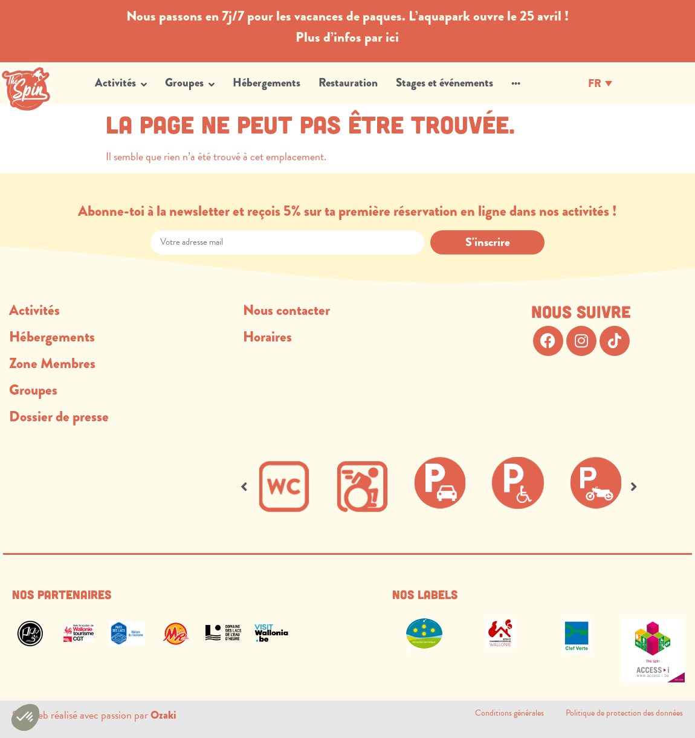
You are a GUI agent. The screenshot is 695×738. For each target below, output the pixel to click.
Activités (34, 310)
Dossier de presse (59, 416)
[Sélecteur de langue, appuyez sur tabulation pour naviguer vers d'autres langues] (600, 83)
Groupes (33, 390)
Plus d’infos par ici (347, 37)
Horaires (267, 336)
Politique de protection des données (624, 713)
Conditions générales (520, 713)
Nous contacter (286, 310)
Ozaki (163, 715)
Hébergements (52, 336)
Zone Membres (52, 363)
